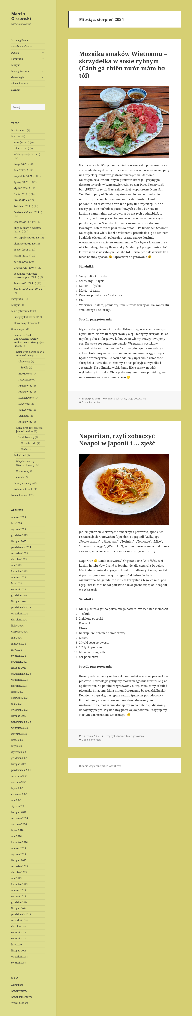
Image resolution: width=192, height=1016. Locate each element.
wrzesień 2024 (19, 613)
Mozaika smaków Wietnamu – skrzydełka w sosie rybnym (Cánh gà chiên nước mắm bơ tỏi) (123, 64)
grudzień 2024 (19, 595)
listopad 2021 (18, 764)
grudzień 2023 (19, 661)
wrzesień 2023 (19, 679)
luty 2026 (16, 523)
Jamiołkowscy (26, 437)
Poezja (15, 52)
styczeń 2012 (18, 938)
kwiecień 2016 (19, 842)
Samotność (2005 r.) (25, 283)
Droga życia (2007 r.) (25, 267)
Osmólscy (23, 415)
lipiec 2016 (17, 830)
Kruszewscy (25, 385)
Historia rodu (28, 443)
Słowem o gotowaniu (26, 323)
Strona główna (19, 40)
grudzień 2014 (19, 902)
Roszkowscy (25, 421)
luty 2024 (16, 649)
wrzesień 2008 (19, 956)
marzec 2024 (18, 643)
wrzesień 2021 (19, 776)
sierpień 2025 (19, 559)
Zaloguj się (17, 985)
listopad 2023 (18, 667)
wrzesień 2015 (19, 866)
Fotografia (17, 58)
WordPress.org (19, 1003)
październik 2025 (21, 547)
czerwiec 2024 (19, 631)
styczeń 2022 (18, 752)
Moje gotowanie (20, 71)
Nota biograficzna (21, 46)
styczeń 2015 (18, 896)
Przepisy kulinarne (24, 317)
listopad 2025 (18, 541)
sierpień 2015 (19, 872)
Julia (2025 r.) (21, 148)
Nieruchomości (19, 83)
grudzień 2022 (19, 709)
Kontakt (15, 89)
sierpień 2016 (19, 824)
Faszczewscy (25, 379)
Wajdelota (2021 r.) (25, 176)
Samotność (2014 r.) (25, 222)
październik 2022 (21, 722)
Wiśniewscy (23, 471)
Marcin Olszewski (21, 16)
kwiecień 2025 (19, 571)
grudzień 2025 (19, 535)
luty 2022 (16, 746)
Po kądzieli (20, 455)
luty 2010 (16, 944)
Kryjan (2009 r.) (23, 261)
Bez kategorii (18, 130)
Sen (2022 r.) (21, 170)
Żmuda (20, 477)
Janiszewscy (25, 409)
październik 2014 (21, 914)
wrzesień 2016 (19, 818)
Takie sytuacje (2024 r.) (27, 154)
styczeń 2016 (18, 854)
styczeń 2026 (18, 529)
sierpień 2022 (19, 734)
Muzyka (15, 65)
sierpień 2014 (19, 926)
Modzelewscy (26, 397)
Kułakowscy (25, 391)
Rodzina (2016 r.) (23, 206)
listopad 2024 (18, 601)
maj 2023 (16, 703)
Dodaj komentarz (92, 402)
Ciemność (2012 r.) (24, 243)
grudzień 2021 (19, 758)
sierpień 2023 (19, 685)
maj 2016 (16, 836)
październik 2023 (21, 673)
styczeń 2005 (18, 962)
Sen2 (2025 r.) (21, 142)
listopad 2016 (18, 812)
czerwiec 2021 (19, 794)
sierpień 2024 (19, 619)
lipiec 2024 (17, 625)
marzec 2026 (18, 517)
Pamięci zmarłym (24, 483)
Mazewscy (24, 403)
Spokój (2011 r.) (23, 249)
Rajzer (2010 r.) (22, 255)
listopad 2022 (18, 716)
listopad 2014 (18, 908)
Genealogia (17, 77)
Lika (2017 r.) (21, 200)
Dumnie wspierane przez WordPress (100, 766)
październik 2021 (21, 770)
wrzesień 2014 (19, 920)
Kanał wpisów (19, 991)
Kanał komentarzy (21, 997)
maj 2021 (16, 800)
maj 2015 (16, 878)
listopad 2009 (18, 950)
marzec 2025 (18, 577)
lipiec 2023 (17, 691)
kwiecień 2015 (19, 884)
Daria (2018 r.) (22, 194)
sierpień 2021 (19, 782)
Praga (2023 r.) (22, 164)
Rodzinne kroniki (23, 489)
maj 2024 (16, 637)
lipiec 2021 (17, 788)
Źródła (24, 367)
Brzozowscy (25, 373)
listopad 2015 (18, 860)
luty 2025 (16, 583)
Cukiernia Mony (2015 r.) (28, 212)
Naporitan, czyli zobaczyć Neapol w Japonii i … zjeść (117, 439)
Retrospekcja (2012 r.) (26, 237)
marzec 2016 (18, 848)
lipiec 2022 (17, 740)
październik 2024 (21, 607)
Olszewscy (24, 361)
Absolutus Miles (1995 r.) (28, 289)
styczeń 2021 (18, 806)
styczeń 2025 (18, 589)
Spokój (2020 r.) (23, 182)
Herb (24, 449)
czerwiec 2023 (19, 697)
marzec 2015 (18, 890)
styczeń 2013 (18, 932)
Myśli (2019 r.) (22, 188)
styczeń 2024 (18, 655)
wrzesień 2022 (19, 728)
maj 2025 (16, 565)
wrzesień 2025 (19, 553)
